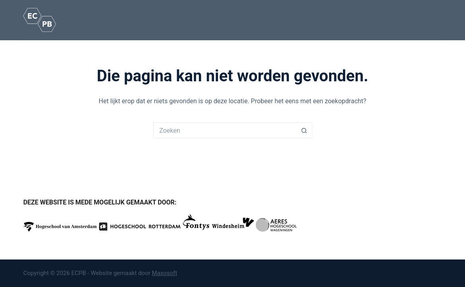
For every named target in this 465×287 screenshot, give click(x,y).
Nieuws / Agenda (351, 19)
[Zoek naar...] (224, 130)
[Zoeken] (439, 20)
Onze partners (302, 19)
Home (61, 19)
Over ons (260, 20)
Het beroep (97, 20)
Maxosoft (164, 273)
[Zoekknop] (304, 130)
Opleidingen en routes (157, 20)
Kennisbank (217, 20)
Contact (398, 20)
